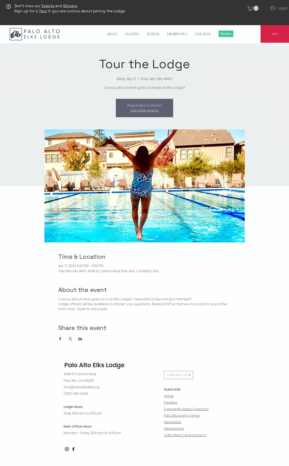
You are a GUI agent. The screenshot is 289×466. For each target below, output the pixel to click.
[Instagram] (66, 449)
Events (48, 5)
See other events (144, 110)
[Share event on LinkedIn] (80, 338)
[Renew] (226, 33)
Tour (43, 11)
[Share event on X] (70, 338)
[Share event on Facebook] (60, 338)
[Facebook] (73, 449)
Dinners (70, 5)
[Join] (275, 34)
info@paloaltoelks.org (81, 387)
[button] (253, 8)
